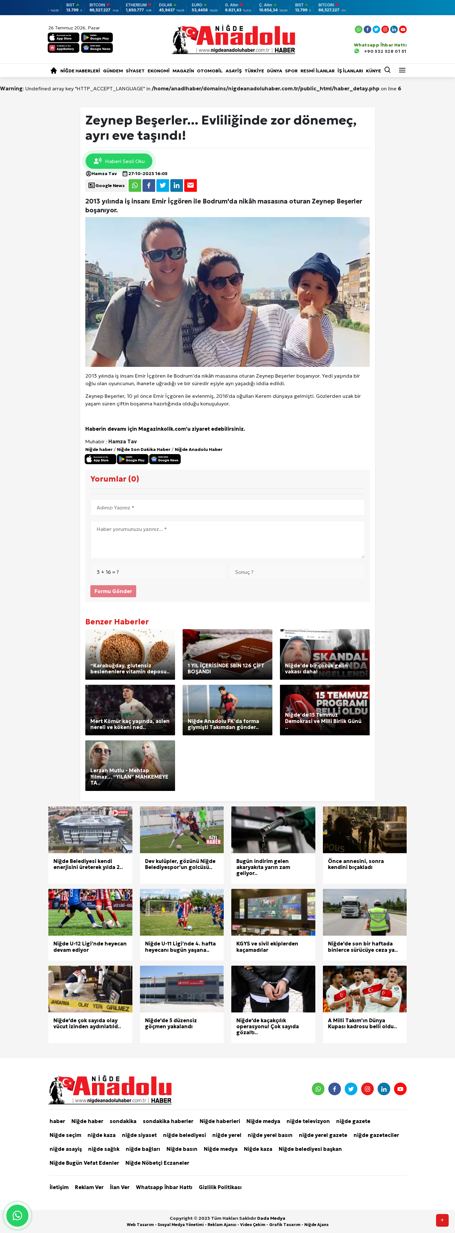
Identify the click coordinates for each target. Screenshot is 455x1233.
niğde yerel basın (270, 1135)
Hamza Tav (101, 173)
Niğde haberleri (80, 71)
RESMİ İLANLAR (317, 71)
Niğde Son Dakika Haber (143, 449)
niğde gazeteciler (376, 1135)
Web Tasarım (140, 1224)
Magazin (183, 71)
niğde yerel (226, 1135)
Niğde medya (263, 1121)
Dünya (274, 71)
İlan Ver (120, 1187)
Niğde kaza (258, 1149)
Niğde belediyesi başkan (310, 1149)
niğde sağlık (103, 1149)
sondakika (123, 1121)
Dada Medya (271, 1218)
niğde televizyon (308, 1121)
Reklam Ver (89, 1187)
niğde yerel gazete (323, 1135)
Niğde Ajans (316, 1224)
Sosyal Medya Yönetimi (181, 1224)
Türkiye (254, 71)
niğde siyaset (139, 1135)
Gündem (113, 71)
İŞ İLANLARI (350, 71)
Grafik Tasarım (284, 1224)
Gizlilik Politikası (220, 1187)
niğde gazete (353, 1121)
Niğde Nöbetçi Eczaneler (157, 1163)
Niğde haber (98, 449)
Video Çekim (252, 1224)
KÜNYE (373, 71)
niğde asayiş (66, 1149)
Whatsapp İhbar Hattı (164, 1187)
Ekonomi (159, 71)
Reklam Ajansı (222, 1224)
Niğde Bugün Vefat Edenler (84, 1163)
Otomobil (209, 71)
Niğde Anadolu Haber (198, 449)
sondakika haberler (168, 1121)
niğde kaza (102, 1135)
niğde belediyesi (184, 1135)
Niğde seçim (65, 1135)
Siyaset (135, 71)
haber (57, 1121)
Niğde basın (182, 1149)
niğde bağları (143, 1149)
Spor (291, 71)
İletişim (59, 1187)
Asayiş (234, 71)
